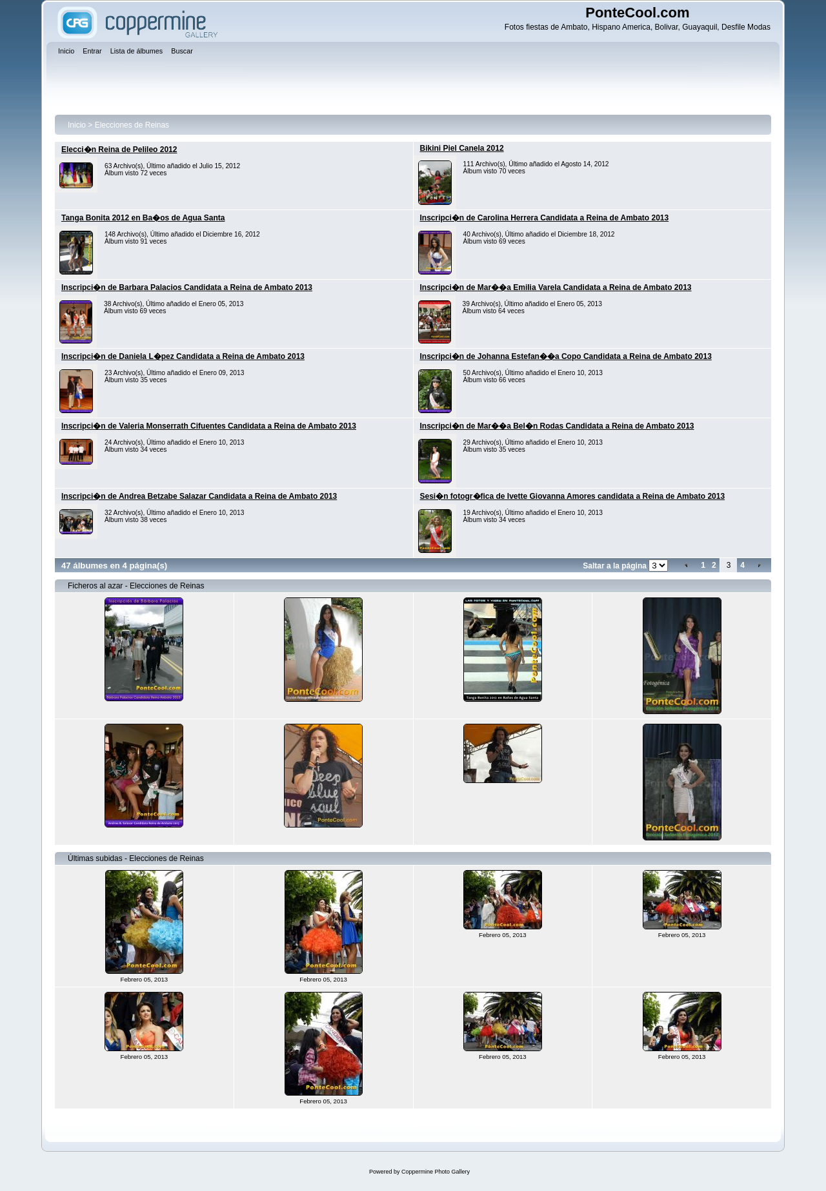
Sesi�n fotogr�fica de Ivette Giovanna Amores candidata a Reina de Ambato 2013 (572, 496)
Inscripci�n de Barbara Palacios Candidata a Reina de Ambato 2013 (186, 287)
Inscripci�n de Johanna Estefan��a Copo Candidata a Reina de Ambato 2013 (566, 356)
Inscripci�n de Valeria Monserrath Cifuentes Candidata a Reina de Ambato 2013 (208, 426)
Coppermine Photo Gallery (435, 1171)
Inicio (77, 125)
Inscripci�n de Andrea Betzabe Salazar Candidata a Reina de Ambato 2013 (199, 496)
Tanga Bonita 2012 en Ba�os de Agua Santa (143, 217)
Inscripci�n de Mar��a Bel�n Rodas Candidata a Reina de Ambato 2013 (557, 426)
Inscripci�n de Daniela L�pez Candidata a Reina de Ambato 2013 (183, 356)
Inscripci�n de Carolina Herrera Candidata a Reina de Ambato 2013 (544, 217)
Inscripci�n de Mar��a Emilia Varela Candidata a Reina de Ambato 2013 (556, 287)
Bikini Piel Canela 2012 (462, 148)
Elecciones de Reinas (132, 125)
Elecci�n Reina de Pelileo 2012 (119, 149)
